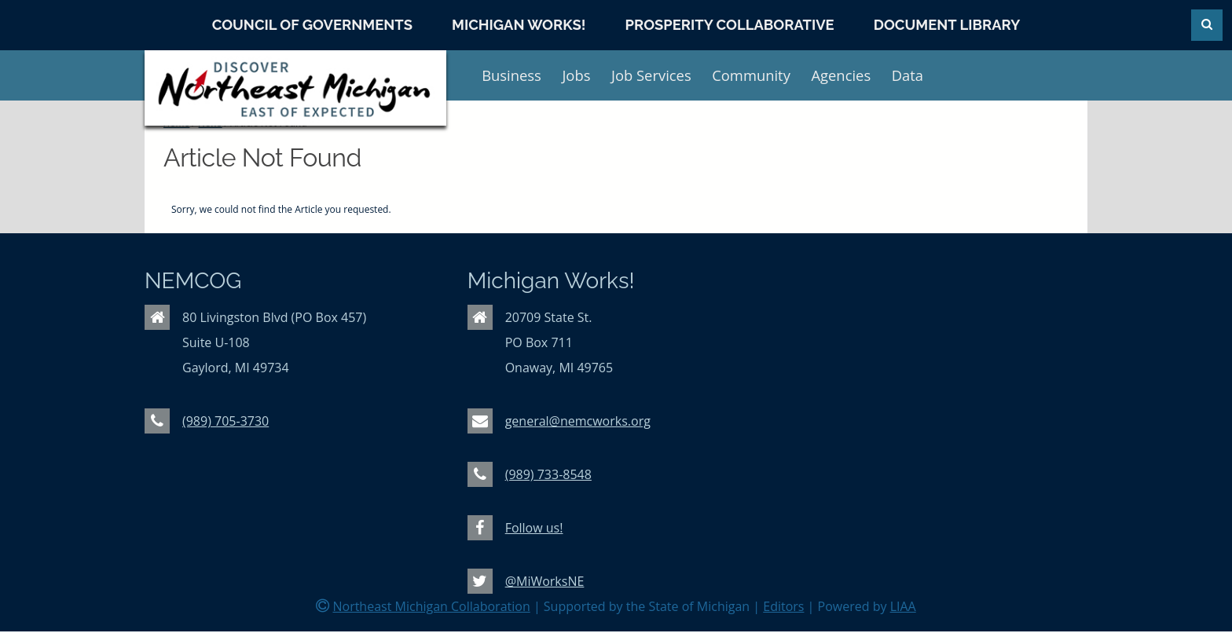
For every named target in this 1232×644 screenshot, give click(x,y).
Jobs (576, 75)
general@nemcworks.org (578, 421)
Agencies (841, 75)
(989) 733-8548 (548, 474)
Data (907, 75)
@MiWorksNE (545, 581)
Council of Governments (312, 24)
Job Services (651, 75)
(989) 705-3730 (225, 421)
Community (751, 75)
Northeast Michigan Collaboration (431, 606)
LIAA (903, 606)
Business (511, 75)
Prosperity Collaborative (729, 24)
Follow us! (534, 527)
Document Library (947, 24)
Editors (783, 606)
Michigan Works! (518, 24)
